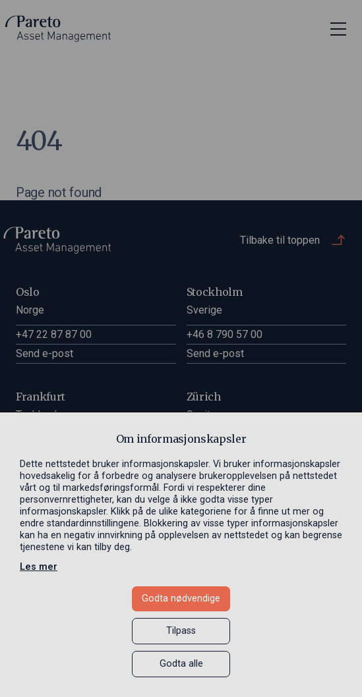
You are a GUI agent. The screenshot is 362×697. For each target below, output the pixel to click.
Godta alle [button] (181, 663)
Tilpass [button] (181, 630)
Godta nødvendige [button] (181, 598)
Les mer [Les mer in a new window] (38, 566)
